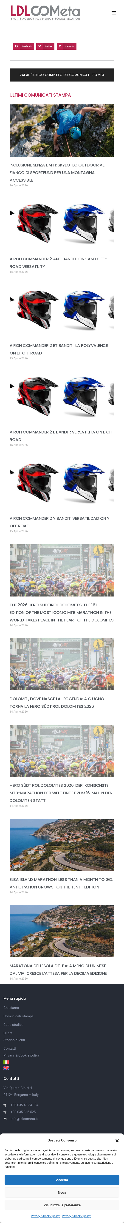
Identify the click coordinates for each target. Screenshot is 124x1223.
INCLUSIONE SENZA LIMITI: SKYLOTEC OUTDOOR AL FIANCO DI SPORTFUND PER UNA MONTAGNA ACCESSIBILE (57, 172)
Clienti (8, 1033)
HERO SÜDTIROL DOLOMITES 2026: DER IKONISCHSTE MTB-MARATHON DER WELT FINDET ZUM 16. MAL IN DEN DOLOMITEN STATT (61, 792)
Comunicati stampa (18, 1016)
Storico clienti (14, 1040)
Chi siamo (11, 1008)
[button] (117, 1140)
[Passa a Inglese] (62, 1068)
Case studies (13, 1025)
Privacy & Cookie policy (45, 1216)
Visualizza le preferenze (62, 1205)
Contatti (9, 1048)
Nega (62, 1192)
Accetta (62, 1180)
